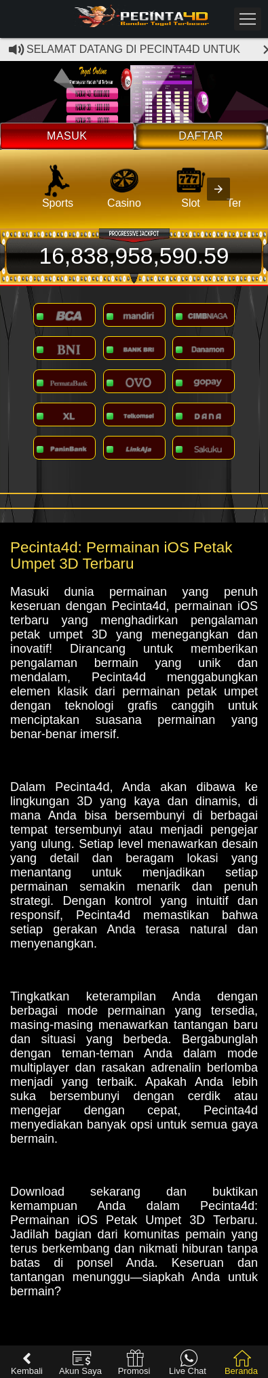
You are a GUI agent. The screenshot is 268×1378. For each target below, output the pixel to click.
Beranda (241, 1363)
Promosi (134, 1363)
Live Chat (187, 1363)
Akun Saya (80, 1363)
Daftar (200, 136)
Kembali (27, 1363)
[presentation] (218, 189)
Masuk (67, 136)
